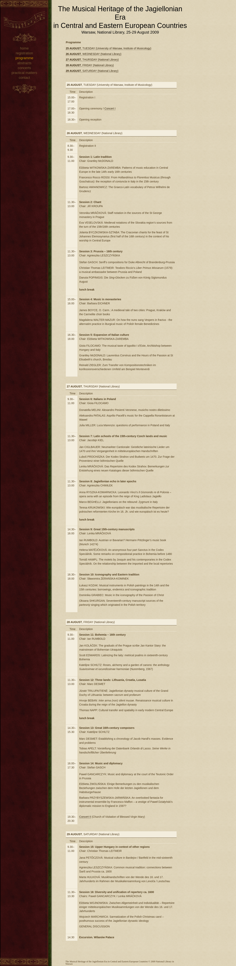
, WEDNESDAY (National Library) (93, 54)
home (24, 48)
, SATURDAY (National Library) (92, 70)
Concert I (109, 108)
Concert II (85, 816)
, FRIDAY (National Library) (90, 65)
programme (24, 58)
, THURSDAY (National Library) (92, 59)
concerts (24, 68)
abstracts (24, 63)
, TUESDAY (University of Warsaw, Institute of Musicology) (108, 48)
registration (24, 53)
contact (24, 78)
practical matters (24, 73)
